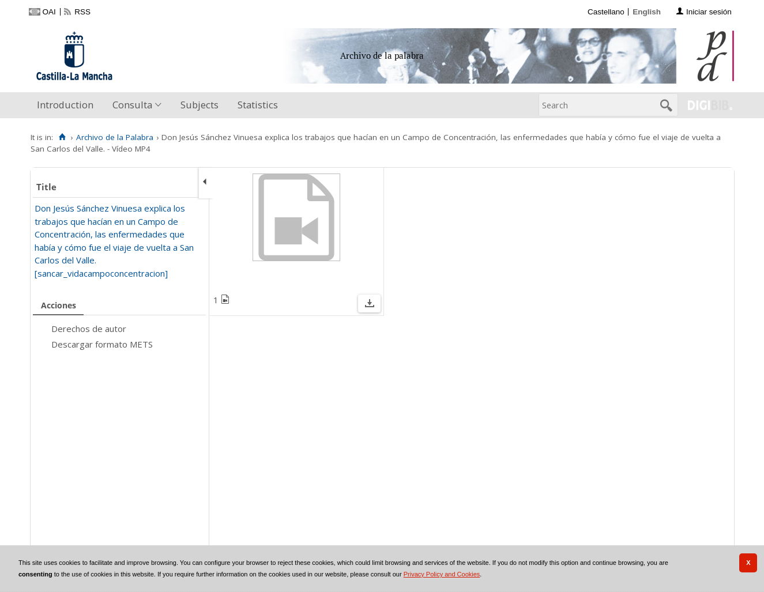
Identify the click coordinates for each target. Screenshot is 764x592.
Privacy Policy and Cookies (442, 574)
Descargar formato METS (102, 344)
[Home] (62, 137)
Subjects (199, 104)
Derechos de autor (88, 328)
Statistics (258, 104)
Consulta (132, 104)
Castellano (606, 11)
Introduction (65, 104)
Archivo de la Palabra (114, 137)
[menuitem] (67, 105)
